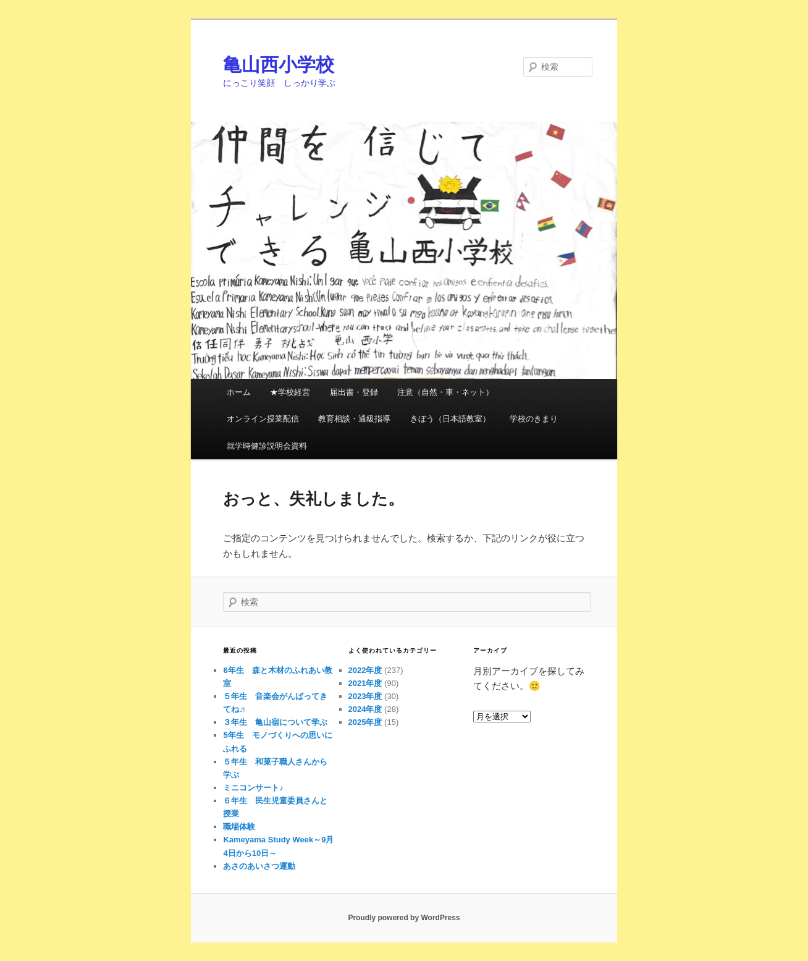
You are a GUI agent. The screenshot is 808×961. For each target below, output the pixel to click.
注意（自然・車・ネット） (445, 392)
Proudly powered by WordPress (404, 917)
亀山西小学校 (278, 64)
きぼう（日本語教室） (450, 418)
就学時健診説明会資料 (267, 446)
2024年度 (365, 709)
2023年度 (365, 696)
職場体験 (239, 826)
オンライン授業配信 (263, 418)
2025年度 (365, 722)
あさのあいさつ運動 (259, 866)
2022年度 (365, 670)
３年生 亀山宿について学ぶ (275, 722)
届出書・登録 (354, 392)
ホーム (239, 392)
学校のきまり (534, 418)
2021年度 (365, 683)
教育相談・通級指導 (354, 418)
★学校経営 (290, 392)
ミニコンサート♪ (253, 787)
